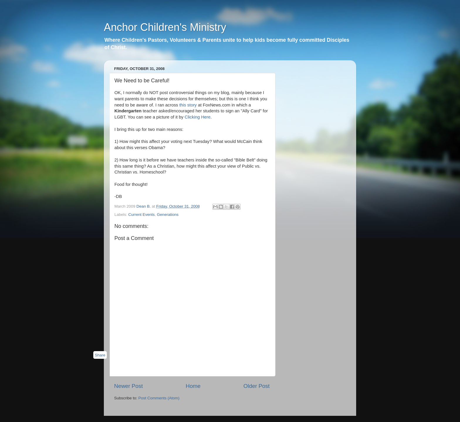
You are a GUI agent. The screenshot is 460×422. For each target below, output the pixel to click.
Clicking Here (197, 117)
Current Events (141, 214)
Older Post (256, 386)
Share (100, 355)
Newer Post (128, 386)
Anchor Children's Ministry (165, 27)
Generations (168, 214)
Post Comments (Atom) (159, 398)
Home (193, 386)
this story (188, 105)
